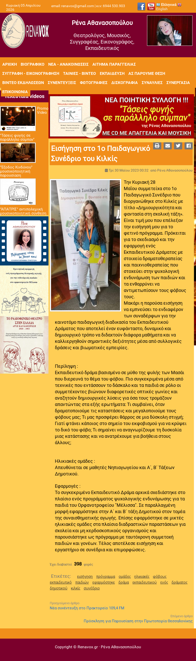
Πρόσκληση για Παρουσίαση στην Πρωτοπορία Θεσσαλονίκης (138, 621)
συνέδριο (92, 588)
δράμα (123, 582)
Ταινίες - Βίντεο (79, 73)
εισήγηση (85, 576)
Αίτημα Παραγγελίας (114, 64)
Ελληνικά (166, 5)
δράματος (179, 582)
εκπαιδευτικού (144, 582)
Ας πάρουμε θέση (146, 73)
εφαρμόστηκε (103, 582)
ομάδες (125, 576)
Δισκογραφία (124, 82)
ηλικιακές (141, 576)
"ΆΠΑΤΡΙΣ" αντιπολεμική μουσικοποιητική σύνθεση (23, 211)
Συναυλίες (152, 82)
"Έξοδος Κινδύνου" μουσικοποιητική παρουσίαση (16, 171)
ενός (164, 582)
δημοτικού (58, 588)
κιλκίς (75, 588)
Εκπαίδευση (112, 73)
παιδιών (82, 582)
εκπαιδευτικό (61, 582)
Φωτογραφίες (93, 82)
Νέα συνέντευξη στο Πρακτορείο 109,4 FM (87, 608)
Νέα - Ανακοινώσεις (68, 64)
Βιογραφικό (32, 64)
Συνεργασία (178, 82)
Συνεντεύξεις (62, 82)
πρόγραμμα (105, 576)
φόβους (159, 576)
